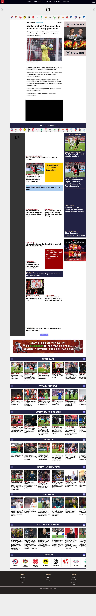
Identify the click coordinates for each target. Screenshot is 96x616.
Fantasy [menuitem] (57, 2)
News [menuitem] (29, 2)
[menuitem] (13, 1)
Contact (22, 602)
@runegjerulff (39, 44)
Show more (44, 357)
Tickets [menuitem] (66, 2)
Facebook (73, 602)
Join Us (22, 604)
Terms (48, 599)
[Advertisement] (48, 25)
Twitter (73, 599)
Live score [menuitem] (38, 2)
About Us (22, 599)
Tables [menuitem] (48, 2)
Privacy (48, 602)
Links (73, 607)
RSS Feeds (73, 604)
